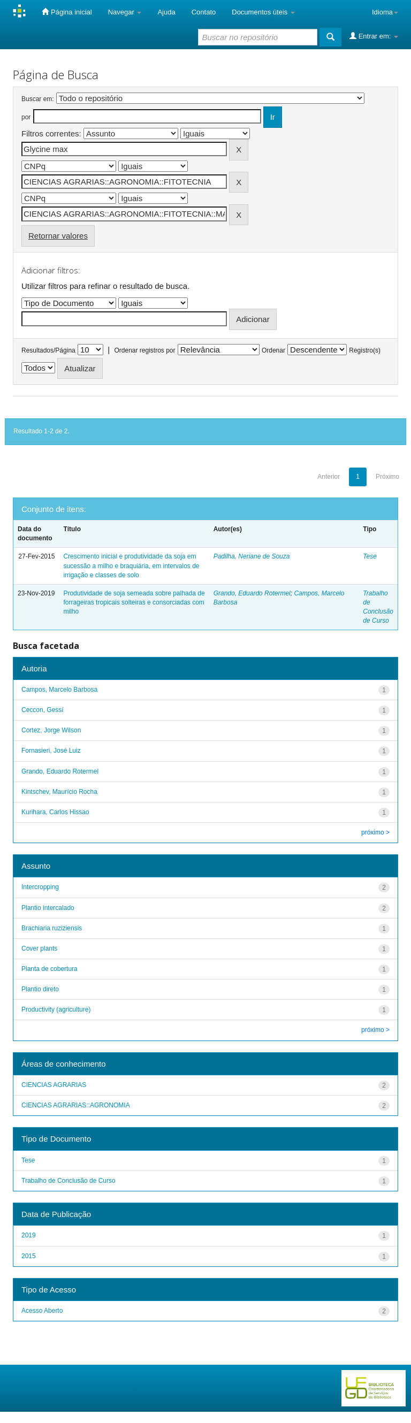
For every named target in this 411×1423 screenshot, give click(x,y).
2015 (28, 1256)
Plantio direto (40, 989)
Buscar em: (37, 99)
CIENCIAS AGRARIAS (53, 1085)
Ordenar (273, 350)
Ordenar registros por (144, 350)
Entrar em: (373, 36)
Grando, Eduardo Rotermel (252, 593)
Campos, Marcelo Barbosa (59, 689)
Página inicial (67, 11)
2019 (28, 1235)
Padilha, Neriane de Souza (252, 556)
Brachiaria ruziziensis (51, 928)
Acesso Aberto (42, 1310)
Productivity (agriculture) (55, 1009)
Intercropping (40, 887)
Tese (370, 556)
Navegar (125, 12)
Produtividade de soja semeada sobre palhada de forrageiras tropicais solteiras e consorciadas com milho (133, 602)
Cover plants (39, 948)
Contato (204, 12)
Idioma (385, 12)
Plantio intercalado (47, 908)
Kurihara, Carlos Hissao (55, 812)
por (26, 117)
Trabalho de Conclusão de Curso (68, 1180)
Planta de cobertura (49, 969)
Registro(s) (364, 350)
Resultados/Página (48, 350)
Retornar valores (58, 235)
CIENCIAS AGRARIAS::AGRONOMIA (75, 1105)
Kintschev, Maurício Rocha (59, 791)
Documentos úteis (263, 12)
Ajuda (166, 12)
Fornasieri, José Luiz (51, 750)
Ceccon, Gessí (42, 710)
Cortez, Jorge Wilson (51, 730)
